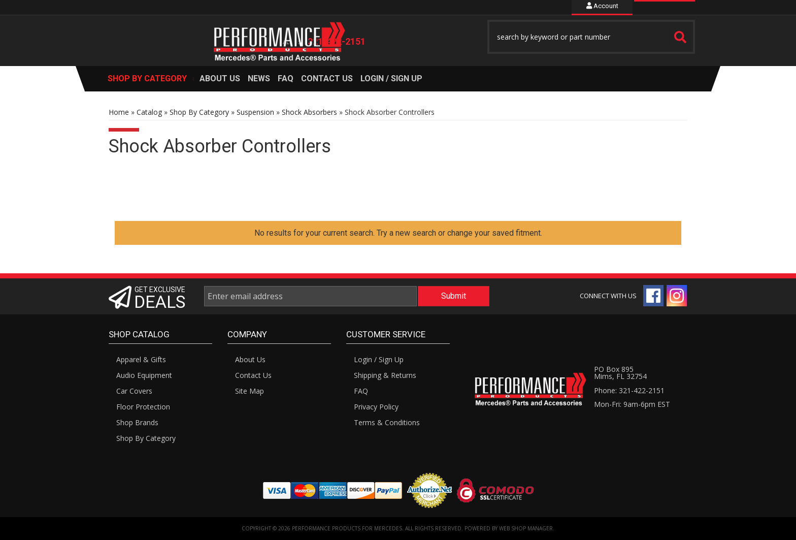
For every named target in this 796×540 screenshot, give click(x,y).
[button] (591, 36)
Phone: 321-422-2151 (629, 390)
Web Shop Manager (526, 528)
